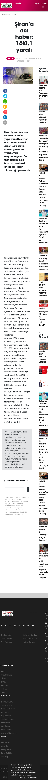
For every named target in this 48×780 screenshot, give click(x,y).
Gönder (28, 490)
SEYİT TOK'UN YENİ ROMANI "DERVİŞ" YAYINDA (43, 289)
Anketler (4, 746)
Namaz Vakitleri (8, 709)
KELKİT (17, 3)
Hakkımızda (6, 635)
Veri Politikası (6, 642)
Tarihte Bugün (7, 719)
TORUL (4, 689)
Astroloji (4, 756)
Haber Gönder (29, 642)
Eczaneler (5, 712)
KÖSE (3, 682)
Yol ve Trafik (6, 705)
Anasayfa (6, 14)
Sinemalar (5, 722)
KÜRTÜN (4, 685)
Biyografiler (6, 749)
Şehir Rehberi (7, 729)
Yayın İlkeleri (6, 638)
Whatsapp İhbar (30, 638)
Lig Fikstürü (6, 715)
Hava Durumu (7, 702)
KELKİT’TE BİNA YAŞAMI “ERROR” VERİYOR (43, 117)
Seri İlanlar (5, 726)
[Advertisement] (24, 200)
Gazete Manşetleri (9, 733)
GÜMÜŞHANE (6, 675)
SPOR (3, 692)
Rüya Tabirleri (7, 753)
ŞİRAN (3, 678)
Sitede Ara (5, 742)
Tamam (32, 777)
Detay (21, 777)
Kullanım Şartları (30, 635)
